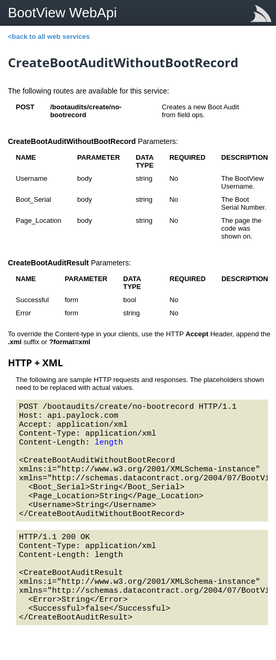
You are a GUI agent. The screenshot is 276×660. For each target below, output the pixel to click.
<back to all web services (49, 36)
